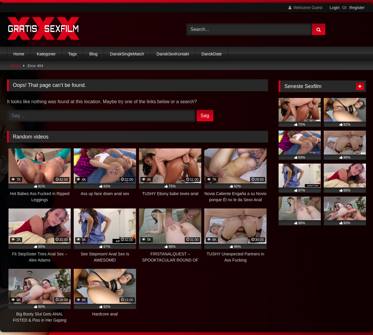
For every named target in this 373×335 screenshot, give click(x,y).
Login (334, 7)
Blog (93, 54)
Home (18, 54)
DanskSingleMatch (127, 54)
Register (357, 7)
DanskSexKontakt (172, 54)
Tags (72, 54)
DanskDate (212, 54)
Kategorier (46, 54)
